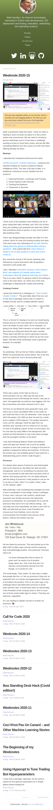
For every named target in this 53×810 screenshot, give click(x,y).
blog (6, 607)
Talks (27, 37)
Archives (27, 41)
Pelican (40, 804)
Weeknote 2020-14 (16, 634)
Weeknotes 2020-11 (17, 708)
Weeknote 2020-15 (16, 75)
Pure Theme (32, 804)
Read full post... (9, 621)
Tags (27, 45)
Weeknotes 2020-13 (17, 651)
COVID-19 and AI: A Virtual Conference (20, 163)
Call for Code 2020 (16, 616)
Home (27, 33)
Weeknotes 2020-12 (17, 668)
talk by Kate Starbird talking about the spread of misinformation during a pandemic (25, 246)
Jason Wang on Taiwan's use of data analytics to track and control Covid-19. (24, 252)
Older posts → (44, 797)
